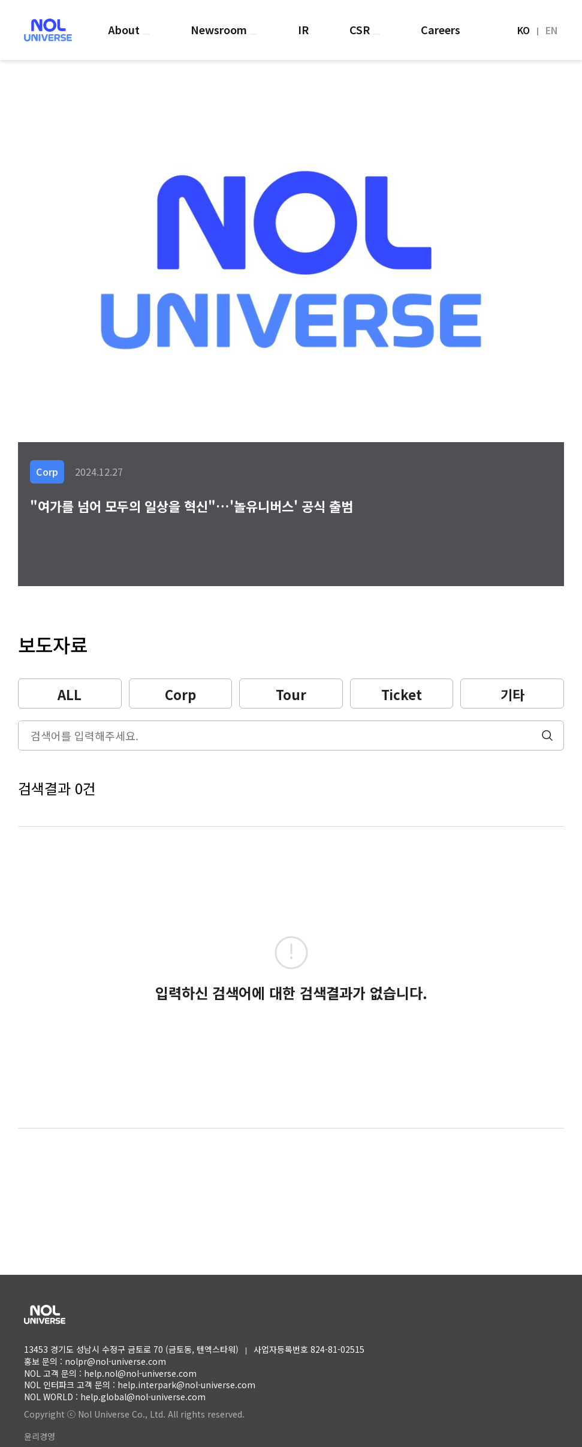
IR (303, 29)
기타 (512, 694)
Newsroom (220, 29)
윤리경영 (39, 1436)
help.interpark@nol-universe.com (186, 1385)
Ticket (401, 694)
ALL (70, 694)
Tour (291, 694)
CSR (361, 29)
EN (551, 30)
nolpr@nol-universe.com (115, 1361)
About (125, 29)
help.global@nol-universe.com (143, 1397)
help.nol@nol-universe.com (140, 1373)
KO (523, 30)
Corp (180, 694)
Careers (440, 29)
